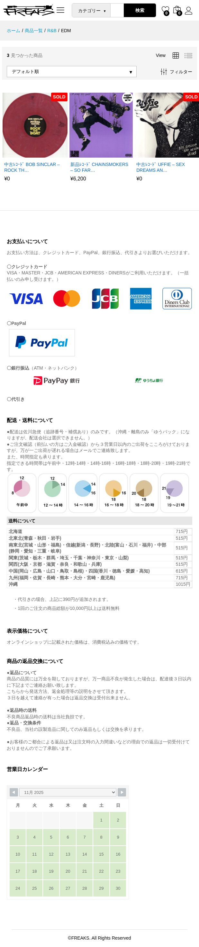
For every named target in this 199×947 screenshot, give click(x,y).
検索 (139, 10)
